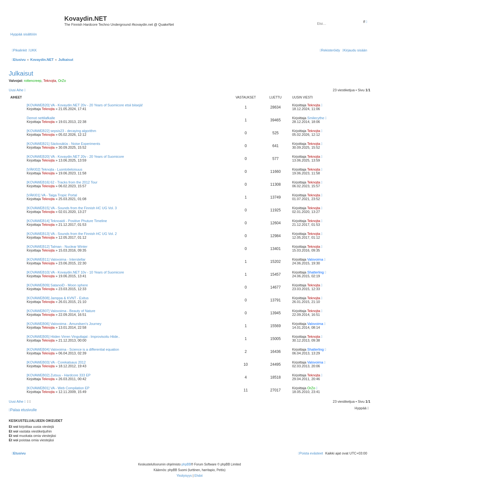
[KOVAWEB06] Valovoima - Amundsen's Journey (64, 324)
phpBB (186, 464)
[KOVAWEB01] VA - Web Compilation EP (58, 388)
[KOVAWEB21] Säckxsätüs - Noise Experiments (63, 144)
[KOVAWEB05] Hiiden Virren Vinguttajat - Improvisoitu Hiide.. (73, 336)
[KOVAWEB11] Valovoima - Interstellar (56, 259)
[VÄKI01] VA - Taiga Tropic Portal (52, 195)
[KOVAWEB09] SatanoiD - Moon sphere (57, 285)
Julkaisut (21, 73)
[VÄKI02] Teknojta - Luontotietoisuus (54, 169)
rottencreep (32, 80)
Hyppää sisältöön (23, 34)
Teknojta (49, 80)
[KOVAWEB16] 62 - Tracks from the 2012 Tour (62, 182)
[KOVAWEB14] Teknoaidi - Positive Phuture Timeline (67, 221)
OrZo (62, 80)
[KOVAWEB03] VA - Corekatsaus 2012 (56, 362)
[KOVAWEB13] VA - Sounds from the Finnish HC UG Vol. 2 (72, 234)
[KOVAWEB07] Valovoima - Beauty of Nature (61, 311)
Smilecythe (315, 118)
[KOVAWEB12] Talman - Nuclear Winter (57, 246)
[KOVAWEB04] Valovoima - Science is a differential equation (73, 349)
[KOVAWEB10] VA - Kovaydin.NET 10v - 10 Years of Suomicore (75, 272)
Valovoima (315, 259)
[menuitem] (32, 50)
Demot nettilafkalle (41, 118)
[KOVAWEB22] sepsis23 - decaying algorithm (61, 131)
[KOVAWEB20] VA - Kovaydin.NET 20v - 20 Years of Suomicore (75, 156)
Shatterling (315, 272)
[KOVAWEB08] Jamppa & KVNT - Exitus (57, 298)
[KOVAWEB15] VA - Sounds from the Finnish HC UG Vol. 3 (72, 208)
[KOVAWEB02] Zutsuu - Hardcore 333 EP (59, 375)
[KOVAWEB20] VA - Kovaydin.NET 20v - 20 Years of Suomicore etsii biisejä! (85, 105)
